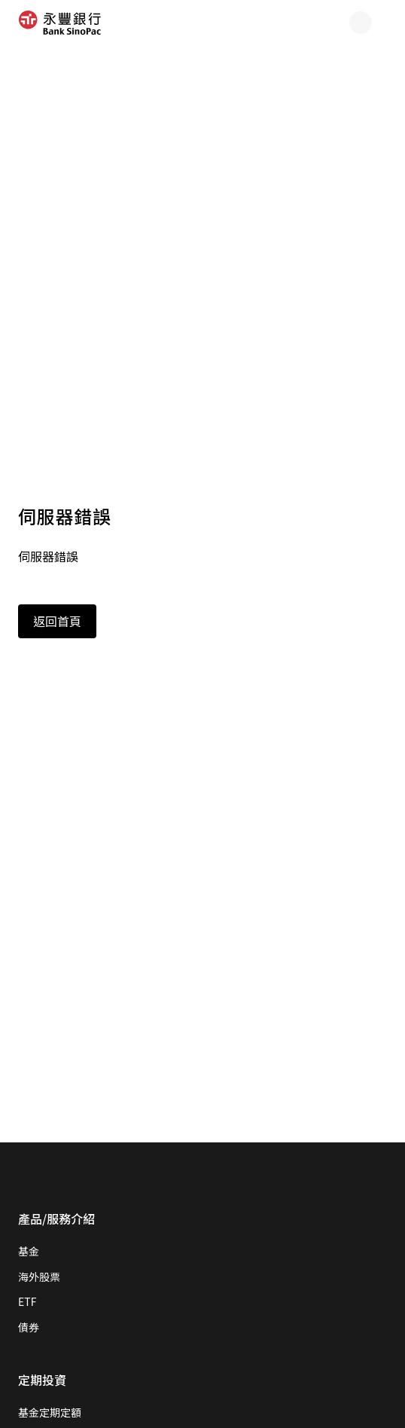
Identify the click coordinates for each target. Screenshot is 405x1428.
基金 (28, 1250)
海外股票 (39, 1276)
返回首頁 (57, 621)
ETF (27, 1301)
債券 (28, 1327)
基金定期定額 (49, 1412)
